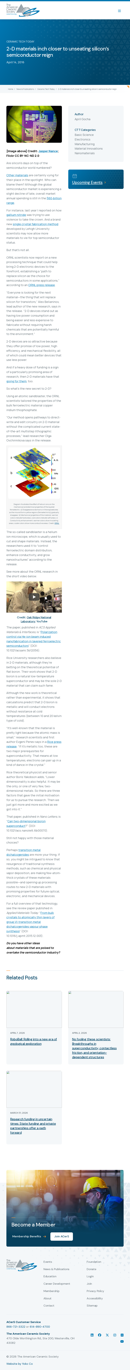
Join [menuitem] (89, 1283)
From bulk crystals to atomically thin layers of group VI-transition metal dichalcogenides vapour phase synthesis (30, 922)
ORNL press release (41, 285)
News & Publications (25, 89)
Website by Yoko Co (19, 1364)
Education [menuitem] (49, 1276)
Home (10, 89)
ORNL (57, 523)
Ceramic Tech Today (46, 89)
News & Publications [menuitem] (56, 1269)
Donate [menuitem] (91, 1269)
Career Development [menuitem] (56, 1283)
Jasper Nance (48, 151)
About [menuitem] (47, 1298)
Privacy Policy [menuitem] (95, 1291)
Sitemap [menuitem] (92, 1305)
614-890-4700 (40, 1327)
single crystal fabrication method (35, 224)
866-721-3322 (15, 1327)
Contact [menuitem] (48, 1305)
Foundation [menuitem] (94, 1262)
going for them (16, 381)
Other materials (17, 175)
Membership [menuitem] (51, 1291)
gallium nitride (16, 215)
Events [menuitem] (47, 1262)
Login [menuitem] (90, 1276)
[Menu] (121, 10)
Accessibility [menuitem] (95, 1298)
